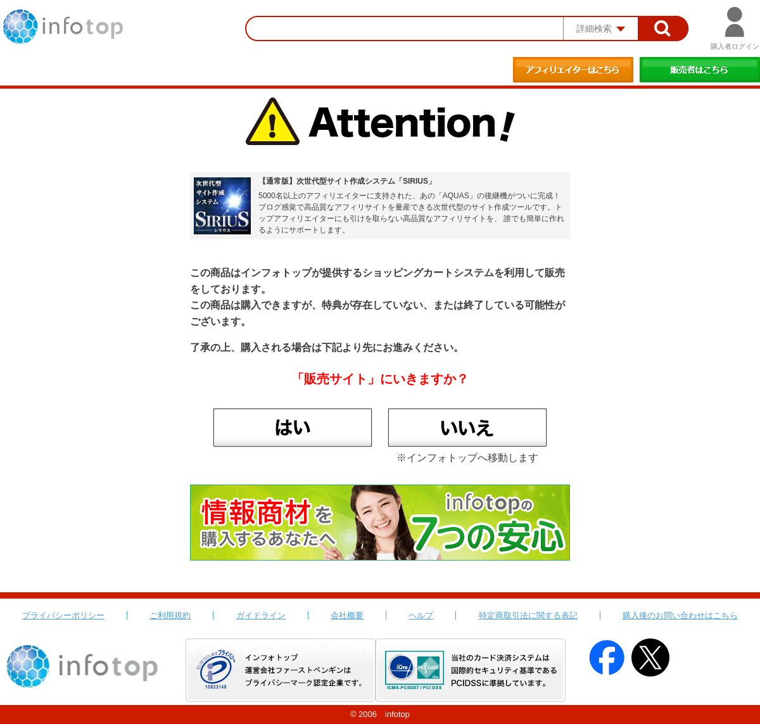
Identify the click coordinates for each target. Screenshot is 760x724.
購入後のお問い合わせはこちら (680, 615)
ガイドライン (261, 615)
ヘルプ (420, 615)
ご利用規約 (170, 615)
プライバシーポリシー (63, 615)
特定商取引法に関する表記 (528, 615)
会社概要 (347, 615)
